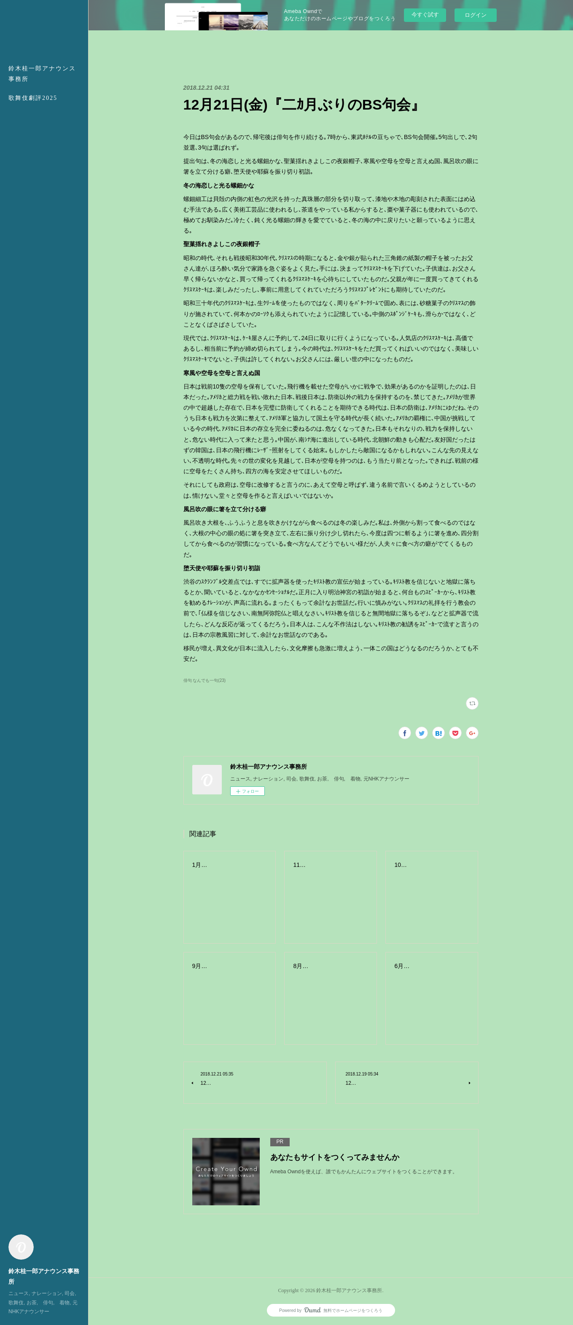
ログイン (476, 15)
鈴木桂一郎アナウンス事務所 (42, 73)
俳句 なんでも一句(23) (204, 680)
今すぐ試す (425, 14)
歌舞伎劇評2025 (32, 98)
